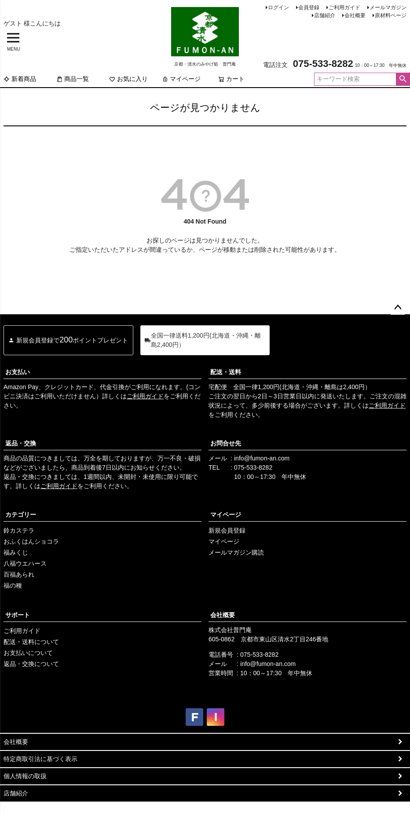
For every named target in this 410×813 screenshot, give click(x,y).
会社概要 (355, 15)
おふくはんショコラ (31, 541)
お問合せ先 (225, 443)
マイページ (181, 78)
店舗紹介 (324, 15)
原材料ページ (390, 15)
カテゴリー (20, 514)
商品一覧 (72, 78)
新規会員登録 (227, 530)
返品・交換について (31, 663)
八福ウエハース (25, 563)
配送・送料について (31, 641)
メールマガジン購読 (236, 552)
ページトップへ (398, 308)
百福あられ (19, 574)
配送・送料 (225, 371)
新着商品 (20, 78)
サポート (17, 614)
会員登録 (308, 7)
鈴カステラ (19, 530)
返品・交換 (20, 443)
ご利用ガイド (344, 7)
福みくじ (16, 552)
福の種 (13, 585)
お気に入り (128, 78)
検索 (403, 79)
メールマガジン (388, 7)
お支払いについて (28, 652)
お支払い (17, 371)
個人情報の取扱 (25, 776)
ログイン (278, 7)
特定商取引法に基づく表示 (40, 758)
